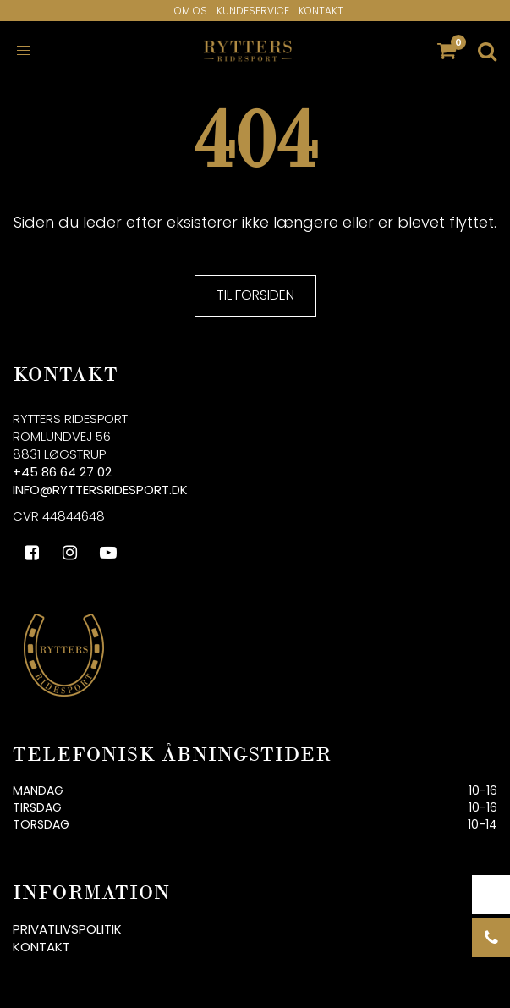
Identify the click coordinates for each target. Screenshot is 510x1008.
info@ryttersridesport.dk (100, 489)
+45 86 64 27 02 (62, 472)
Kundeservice (253, 10)
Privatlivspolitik (67, 929)
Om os (190, 10)
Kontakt (321, 10)
